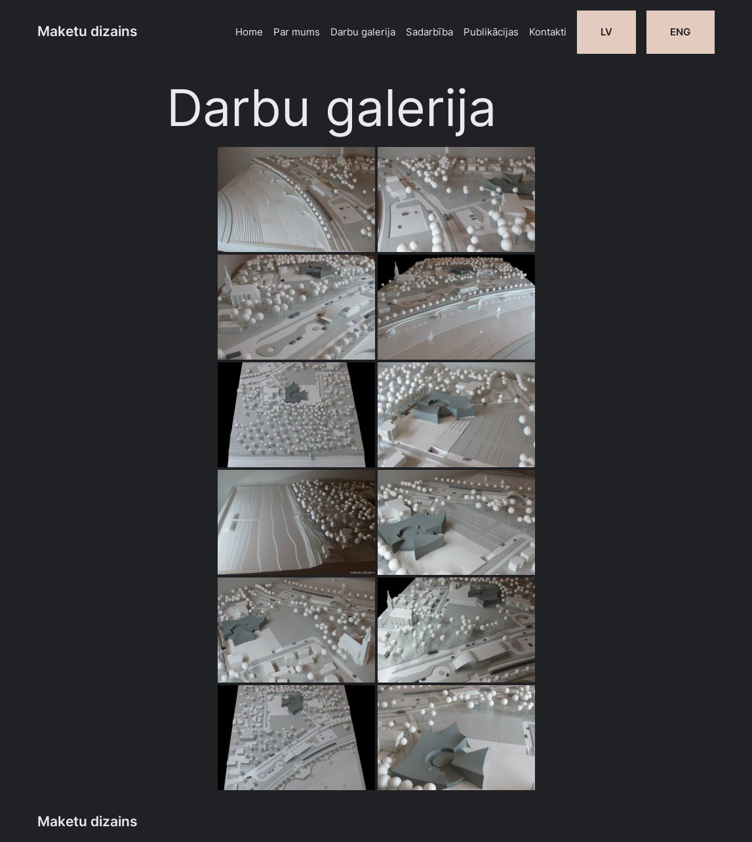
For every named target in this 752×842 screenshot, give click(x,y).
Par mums (296, 32)
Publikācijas (491, 32)
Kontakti (547, 32)
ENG (680, 32)
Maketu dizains (87, 31)
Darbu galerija (362, 32)
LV (606, 32)
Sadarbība (429, 32)
